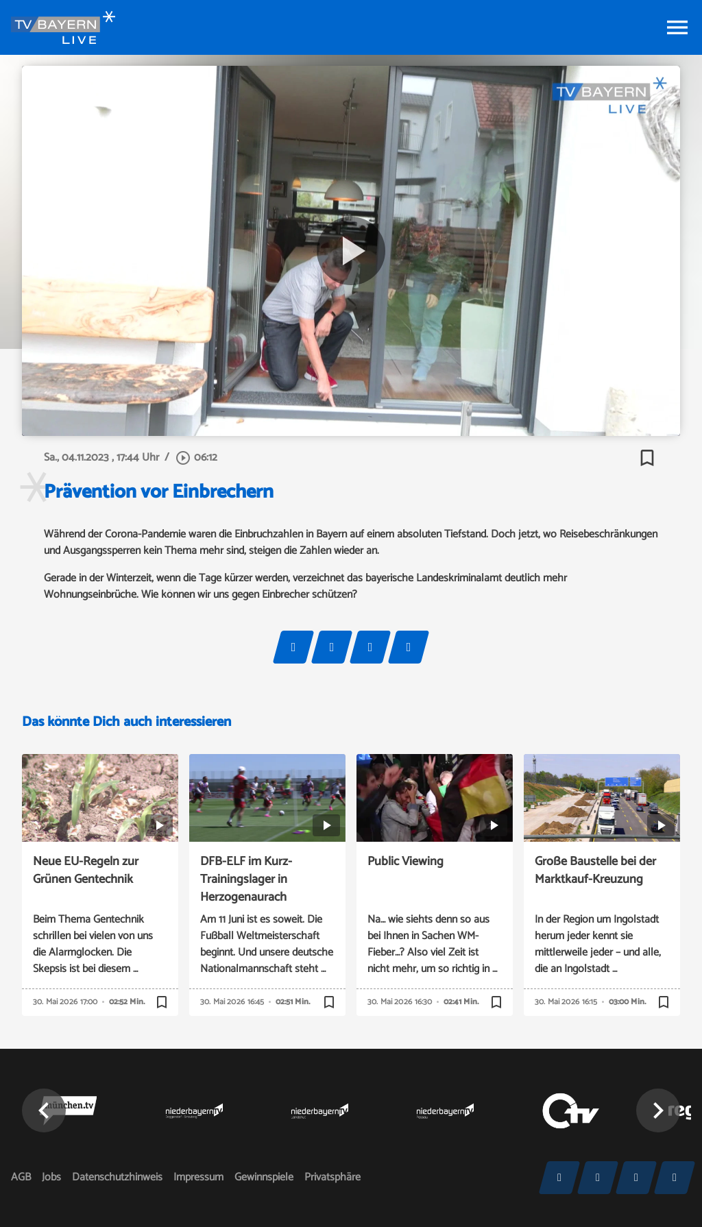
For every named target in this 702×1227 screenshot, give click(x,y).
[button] (44, 1110)
